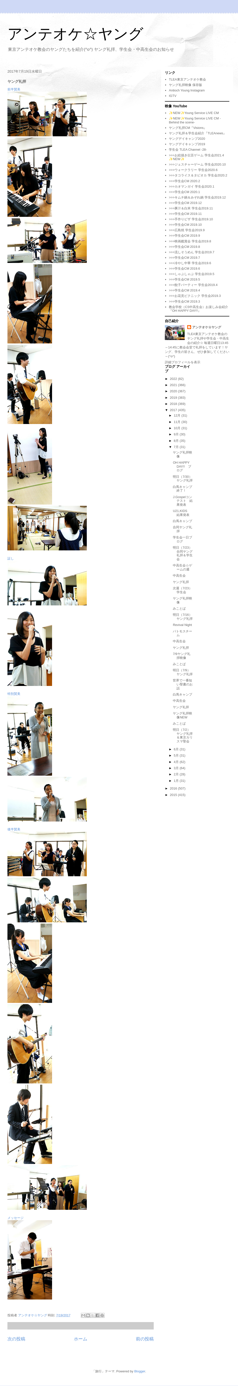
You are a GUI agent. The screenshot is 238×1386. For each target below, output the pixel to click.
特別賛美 (13, 694)
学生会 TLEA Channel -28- (188, 149)
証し (10, 558)
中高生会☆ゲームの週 (182, 567)
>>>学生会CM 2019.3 (184, 301)
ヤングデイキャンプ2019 (187, 144)
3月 (177, 768)
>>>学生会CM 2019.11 (185, 214)
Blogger (139, 1371)
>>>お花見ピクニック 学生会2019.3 (195, 296)
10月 (177, 428)
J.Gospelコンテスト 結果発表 (183, 501)
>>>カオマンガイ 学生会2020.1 (191, 186)
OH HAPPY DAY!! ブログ (182, 466)
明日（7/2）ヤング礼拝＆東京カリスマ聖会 (183, 735)
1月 (177, 781)
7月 (177, 447)
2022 (174, 379)
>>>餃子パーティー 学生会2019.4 (193, 285)
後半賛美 (13, 829)
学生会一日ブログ (182, 539)
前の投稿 (145, 1338)
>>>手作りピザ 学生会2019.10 (191, 219)
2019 (174, 397)
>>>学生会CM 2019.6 (184, 268)
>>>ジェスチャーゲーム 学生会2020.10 (197, 164)
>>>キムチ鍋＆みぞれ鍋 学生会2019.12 (197, 197)
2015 (174, 795)
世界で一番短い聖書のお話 (183, 684)
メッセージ (15, 1218)
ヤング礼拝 (181, 582)
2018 (174, 404)
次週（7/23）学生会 (182, 590)
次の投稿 (16, 1338)
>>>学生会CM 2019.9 (184, 235)
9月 (177, 434)
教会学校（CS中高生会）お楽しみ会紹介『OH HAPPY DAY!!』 (198, 309)
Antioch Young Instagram (187, 90)
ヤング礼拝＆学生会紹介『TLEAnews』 (197, 133)
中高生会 (179, 575)
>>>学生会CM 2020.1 (184, 192)
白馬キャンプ (182, 521)
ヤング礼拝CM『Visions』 (188, 128)
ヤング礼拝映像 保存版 (185, 85)
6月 (177, 749)
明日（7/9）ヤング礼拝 (183, 672)
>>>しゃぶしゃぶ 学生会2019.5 (191, 274)
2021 (174, 385)
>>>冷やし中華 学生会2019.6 (190, 263)
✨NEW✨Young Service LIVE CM (194, 113)
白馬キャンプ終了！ (182, 489)
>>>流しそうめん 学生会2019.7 (191, 252)
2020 (174, 391)
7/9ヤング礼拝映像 (181, 656)
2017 (174, 410)
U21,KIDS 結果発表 (181, 513)
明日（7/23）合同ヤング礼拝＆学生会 (183, 553)
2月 (177, 774)
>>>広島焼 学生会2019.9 (187, 230)
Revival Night (182, 625)
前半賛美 (13, 89)
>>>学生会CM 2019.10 (185, 224)
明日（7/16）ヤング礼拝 (183, 617)
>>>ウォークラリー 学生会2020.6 (193, 170)
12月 (177, 415)
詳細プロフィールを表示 (182, 362)
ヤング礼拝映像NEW (182, 715)
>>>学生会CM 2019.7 (184, 257)
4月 (177, 762)
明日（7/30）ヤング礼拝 (183, 478)
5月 (177, 755)
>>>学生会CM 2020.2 (184, 181)
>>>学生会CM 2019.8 (184, 247)
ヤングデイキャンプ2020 (187, 139)
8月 (177, 441)
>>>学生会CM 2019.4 (184, 290)
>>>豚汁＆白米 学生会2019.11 (191, 208)
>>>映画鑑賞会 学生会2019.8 (190, 241)
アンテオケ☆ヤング (75, 34)
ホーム (80, 1338)
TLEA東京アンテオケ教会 (187, 79)
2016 (174, 788)
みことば (179, 608)
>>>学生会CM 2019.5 (184, 279)
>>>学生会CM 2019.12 (185, 203)
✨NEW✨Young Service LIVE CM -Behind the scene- (195, 120)
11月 (177, 422)
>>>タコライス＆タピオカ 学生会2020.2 (198, 175)
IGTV (172, 96)
